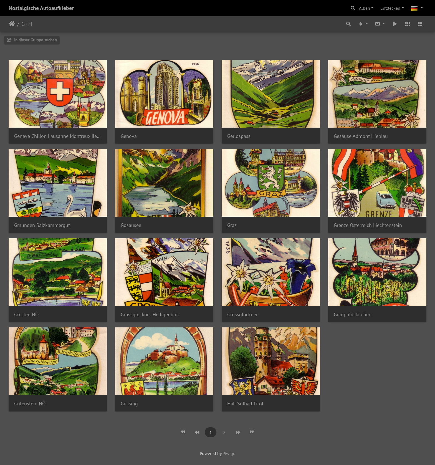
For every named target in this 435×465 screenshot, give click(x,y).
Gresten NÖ (26, 314)
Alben (364, 8)
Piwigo (229, 453)
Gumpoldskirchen (352, 314)
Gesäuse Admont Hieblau (361, 136)
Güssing (129, 403)
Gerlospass (239, 136)
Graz (232, 225)
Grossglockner (242, 314)
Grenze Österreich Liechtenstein (368, 225)
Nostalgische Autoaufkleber (41, 8)
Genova (129, 136)
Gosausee (131, 225)
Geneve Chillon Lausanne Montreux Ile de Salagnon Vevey (57, 136)
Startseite (12, 24)
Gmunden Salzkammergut (42, 225)
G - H (26, 23)
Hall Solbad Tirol (245, 403)
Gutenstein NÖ (29, 403)
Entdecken (390, 8)
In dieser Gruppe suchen (32, 39)
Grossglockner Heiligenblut (150, 314)
